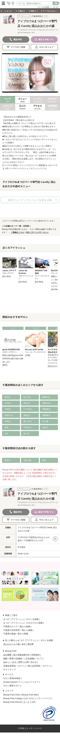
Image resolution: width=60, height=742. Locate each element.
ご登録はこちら (17, 232)
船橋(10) (46, 397)
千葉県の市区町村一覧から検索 (17, 630)
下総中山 (27, 427)
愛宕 (44, 460)
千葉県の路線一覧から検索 (15, 633)
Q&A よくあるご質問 (13, 662)
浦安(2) (27, 415)
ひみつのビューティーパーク (37, 698)
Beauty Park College (12, 698)
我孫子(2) (9, 415)
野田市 (7, 460)
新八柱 (26, 433)
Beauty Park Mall (30, 694)
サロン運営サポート (12, 685)
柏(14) (7, 397)
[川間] (27, 355)
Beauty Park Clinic (11, 694)
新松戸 (45, 427)
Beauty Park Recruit (12, 702)
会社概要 (7, 655)
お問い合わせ (30, 662)
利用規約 (36, 655)
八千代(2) (28, 409)
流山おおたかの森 (11, 644)
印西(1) (8, 421)
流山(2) (27, 403)
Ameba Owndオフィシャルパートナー (21, 682)
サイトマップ (9, 669)
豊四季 (30, 644)
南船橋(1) (46, 415)
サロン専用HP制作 (12, 678)
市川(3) (8, 403)
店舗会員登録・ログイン (14, 666)
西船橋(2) (46, 409)
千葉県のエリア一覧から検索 (16, 626)
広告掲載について (34, 658)
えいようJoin (29, 702)
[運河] (4, 365)
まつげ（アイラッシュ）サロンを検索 (21, 619)
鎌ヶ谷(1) (28, 421)
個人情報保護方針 (21, 655)
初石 (24, 644)
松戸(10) (27, 397)
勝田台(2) (46, 403)
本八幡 (45, 421)
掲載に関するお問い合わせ (37, 232)
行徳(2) (8, 409)
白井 (6, 433)
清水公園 (27, 460)
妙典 (6, 427)
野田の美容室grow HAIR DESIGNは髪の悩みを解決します (12, 358)
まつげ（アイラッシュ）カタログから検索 (23, 623)
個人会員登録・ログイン (39, 666)
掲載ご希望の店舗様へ (13, 658)
